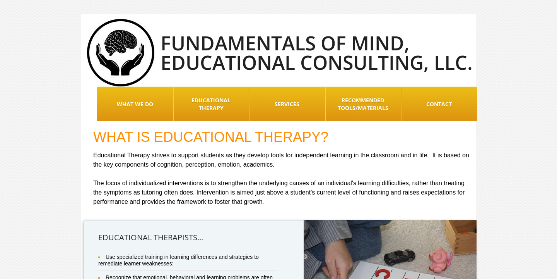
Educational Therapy (211, 104)
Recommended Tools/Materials (363, 104)
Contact (439, 104)
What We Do (135, 104)
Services (287, 104)
